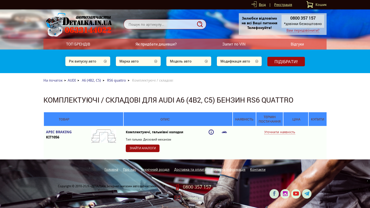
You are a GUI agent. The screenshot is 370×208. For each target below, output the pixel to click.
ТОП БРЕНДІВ (78, 44)
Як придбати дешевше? (156, 44)
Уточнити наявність (279, 132)
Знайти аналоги (143, 148)
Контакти (257, 169)
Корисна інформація (228, 169)
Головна (111, 169)
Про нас (129, 169)
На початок (53, 80)
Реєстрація (283, 4)
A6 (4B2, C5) (91, 80)
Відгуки (297, 44)
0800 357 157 (197, 187)
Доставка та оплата (190, 169)
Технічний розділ (155, 169)
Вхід (262, 4)
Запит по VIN (233, 44)
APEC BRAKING (64, 135)
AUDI (72, 80)
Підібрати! (286, 61)
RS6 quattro (116, 80)
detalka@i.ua (192, 198)
